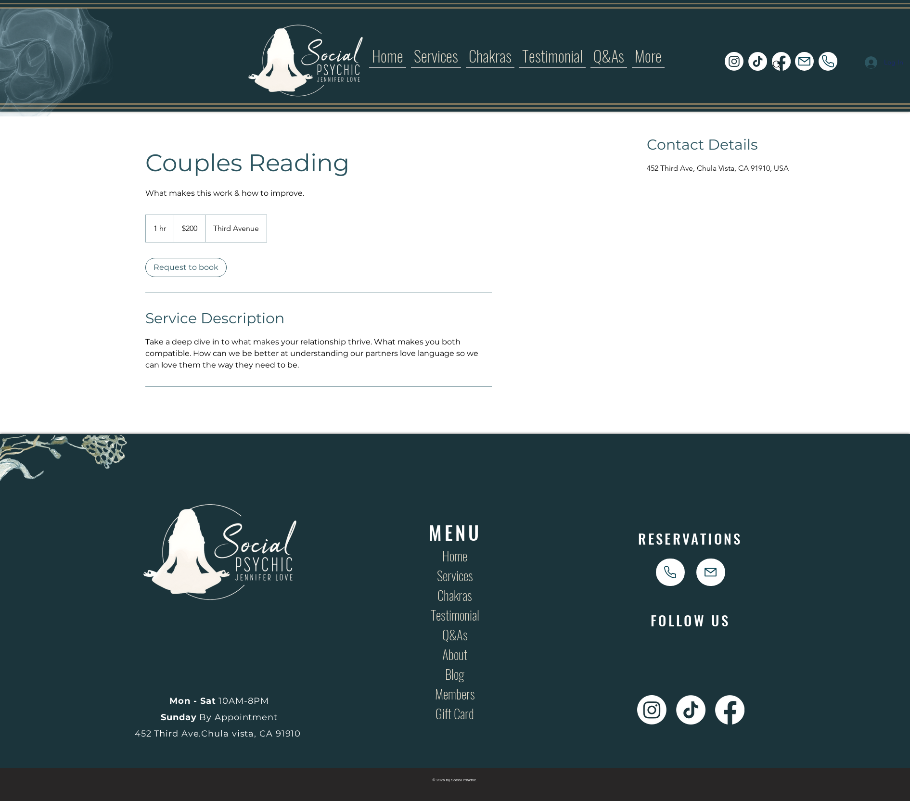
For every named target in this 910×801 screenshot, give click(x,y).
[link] (186, 267)
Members (455, 693)
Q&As (455, 634)
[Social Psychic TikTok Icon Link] (757, 61)
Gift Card (455, 713)
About (454, 654)
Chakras (454, 595)
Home (454, 555)
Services (455, 575)
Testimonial (455, 614)
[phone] (828, 61)
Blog (454, 674)
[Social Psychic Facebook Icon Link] (729, 710)
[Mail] (804, 61)
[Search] (777, 65)
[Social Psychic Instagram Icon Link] (734, 61)
